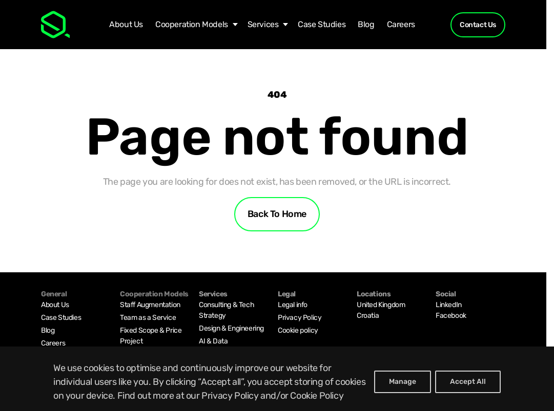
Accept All (468, 381)
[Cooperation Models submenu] (232, 24)
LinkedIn (449, 304)
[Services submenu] (282, 24)
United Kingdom (381, 304)
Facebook (451, 315)
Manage (402, 381)
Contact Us (478, 24)
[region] (277, 379)
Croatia (368, 315)
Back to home (277, 214)
